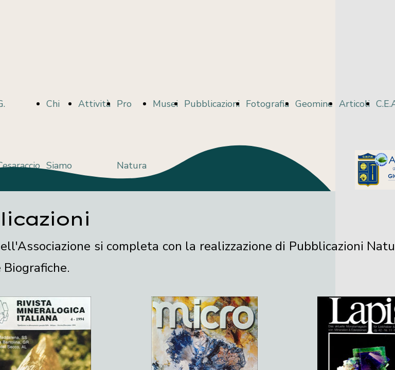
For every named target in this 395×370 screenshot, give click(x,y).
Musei (165, 104)
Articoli (354, 104)
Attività (94, 104)
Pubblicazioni (212, 104)
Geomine (314, 104)
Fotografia (267, 104)
